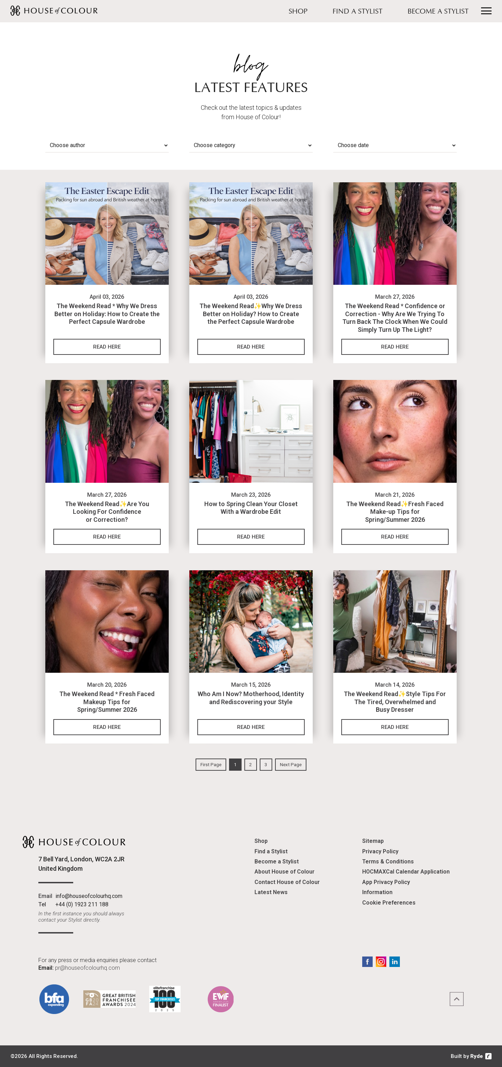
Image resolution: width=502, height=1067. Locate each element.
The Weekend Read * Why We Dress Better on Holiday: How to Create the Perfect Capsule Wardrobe (107, 313)
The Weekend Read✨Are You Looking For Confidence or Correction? (107, 511)
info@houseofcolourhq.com (88, 896)
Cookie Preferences (389, 902)
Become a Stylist (438, 11)
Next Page (291, 764)
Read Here (107, 347)
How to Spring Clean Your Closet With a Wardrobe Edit (251, 508)
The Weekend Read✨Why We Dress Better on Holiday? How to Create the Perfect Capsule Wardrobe (250, 313)
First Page (210, 764)
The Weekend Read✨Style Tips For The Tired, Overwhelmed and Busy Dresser (395, 701)
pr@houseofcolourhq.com (87, 968)
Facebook (367, 962)
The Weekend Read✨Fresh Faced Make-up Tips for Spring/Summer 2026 (394, 511)
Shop (298, 11)
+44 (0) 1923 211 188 (81, 904)
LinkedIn (394, 962)
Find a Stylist (357, 11)
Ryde (476, 1056)
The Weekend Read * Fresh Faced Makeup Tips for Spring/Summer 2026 (106, 701)
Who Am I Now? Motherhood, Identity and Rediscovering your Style (251, 698)
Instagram (381, 962)
